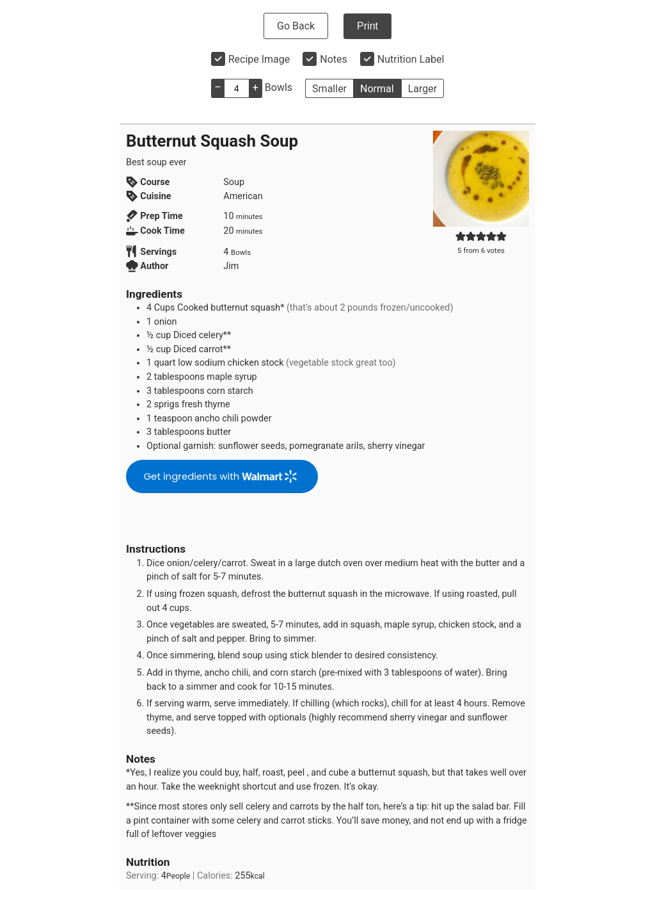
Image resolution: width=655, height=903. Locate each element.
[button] (460, 236)
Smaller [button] (329, 89)
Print (367, 25)
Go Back (296, 26)
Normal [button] (377, 89)
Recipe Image (259, 59)
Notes (333, 59)
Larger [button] (422, 89)
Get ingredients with (220, 476)
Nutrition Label (411, 59)
